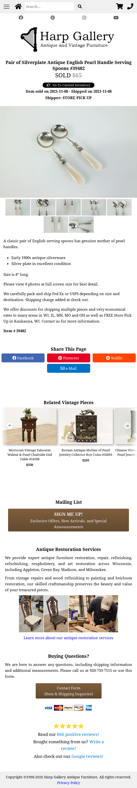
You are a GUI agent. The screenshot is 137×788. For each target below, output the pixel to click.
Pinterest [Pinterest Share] (68, 357)
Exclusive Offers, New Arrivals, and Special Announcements (68, 520)
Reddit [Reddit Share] (114, 357)
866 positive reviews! (78, 734)
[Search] (49, 6)
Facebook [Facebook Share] (23, 357)
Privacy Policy (68, 782)
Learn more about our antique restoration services (68, 637)
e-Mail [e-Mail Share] (69, 368)
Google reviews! (87, 756)
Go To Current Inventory (68, 85)
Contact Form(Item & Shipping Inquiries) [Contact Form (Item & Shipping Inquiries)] (68, 690)
